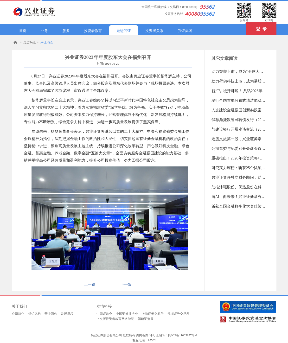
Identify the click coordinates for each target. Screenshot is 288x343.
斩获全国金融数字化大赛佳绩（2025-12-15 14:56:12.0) (239, 206)
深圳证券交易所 (178, 314)
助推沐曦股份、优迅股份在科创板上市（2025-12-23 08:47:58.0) (239, 187)
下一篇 (126, 284)
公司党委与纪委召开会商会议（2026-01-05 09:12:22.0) (239, 148)
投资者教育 (93, 31)
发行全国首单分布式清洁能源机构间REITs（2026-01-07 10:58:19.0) (239, 100)
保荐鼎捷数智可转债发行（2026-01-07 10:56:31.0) (239, 120)
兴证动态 (46, 42)
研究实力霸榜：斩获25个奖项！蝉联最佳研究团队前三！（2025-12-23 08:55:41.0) (239, 168)
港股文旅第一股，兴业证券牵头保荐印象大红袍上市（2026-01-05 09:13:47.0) (239, 139)
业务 (44, 31)
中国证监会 (104, 314)
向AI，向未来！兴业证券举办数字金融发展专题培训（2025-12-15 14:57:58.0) (239, 197)
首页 (22, 31)
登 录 (256, 26)
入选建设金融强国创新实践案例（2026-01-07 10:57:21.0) (239, 110)
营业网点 (51, 314)
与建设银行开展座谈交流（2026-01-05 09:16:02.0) (239, 129)
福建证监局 (146, 319)
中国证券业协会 (127, 314)
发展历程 (67, 314)
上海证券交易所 (153, 314)
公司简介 (18, 314)
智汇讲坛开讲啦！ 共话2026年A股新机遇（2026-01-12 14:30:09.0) (239, 91)
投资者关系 (154, 31)
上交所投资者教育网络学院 (115, 319)
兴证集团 (185, 31)
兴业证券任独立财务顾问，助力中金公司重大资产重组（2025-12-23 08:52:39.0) (239, 177)
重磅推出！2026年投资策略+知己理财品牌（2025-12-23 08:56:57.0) (239, 158)
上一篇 (90, 284)
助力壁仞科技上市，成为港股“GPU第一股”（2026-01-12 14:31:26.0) (239, 81)
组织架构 (34, 314)
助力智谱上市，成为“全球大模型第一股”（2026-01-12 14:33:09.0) (239, 72)
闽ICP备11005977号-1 (183, 335)
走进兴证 (123, 31)
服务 (66, 31)
